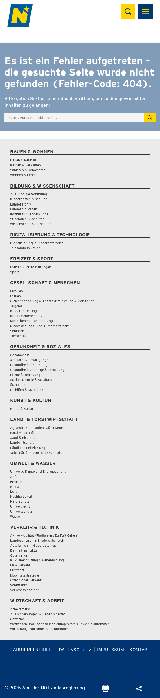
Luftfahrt (17, 570)
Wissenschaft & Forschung (31, 224)
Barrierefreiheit (31, 649)
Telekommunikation (25, 248)
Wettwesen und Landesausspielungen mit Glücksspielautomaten (60, 624)
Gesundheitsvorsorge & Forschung (37, 370)
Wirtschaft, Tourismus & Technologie (39, 629)
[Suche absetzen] (150, 117)
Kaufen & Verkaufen (25, 165)
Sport (14, 272)
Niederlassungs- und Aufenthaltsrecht (39, 326)
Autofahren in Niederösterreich (34, 545)
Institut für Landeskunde (29, 214)
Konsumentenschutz (26, 316)
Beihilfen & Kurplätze (26, 390)
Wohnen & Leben (23, 175)
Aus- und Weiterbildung (28, 194)
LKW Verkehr (20, 565)
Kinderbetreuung (23, 311)
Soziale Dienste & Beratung (31, 379)
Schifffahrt (18, 585)
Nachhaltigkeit (21, 496)
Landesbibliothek (23, 209)
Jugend (16, 306)
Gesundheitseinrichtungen (30, 365)
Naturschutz (19, 501)
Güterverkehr (20, 555)
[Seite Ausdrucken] (105, 690)
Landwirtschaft (22, 442)
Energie (16, 481)
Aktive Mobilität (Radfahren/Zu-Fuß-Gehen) (44, 535)
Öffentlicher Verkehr (26, 580)
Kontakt (139, 649)
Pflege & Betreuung (25, 374)
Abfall (14, 477)
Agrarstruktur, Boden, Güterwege (36, 428)
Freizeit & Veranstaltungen (30, 267)
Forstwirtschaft (22, 432)
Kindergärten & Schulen (28, 199)
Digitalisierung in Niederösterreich (37, 243)
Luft (13, 491)
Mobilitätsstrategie (24, 575)
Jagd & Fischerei (23, 437)
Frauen (15, 296)
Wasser (15, 516)
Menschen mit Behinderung (31, 321)
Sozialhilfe (18, 384)
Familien (16, 291)
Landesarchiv (20, 204)
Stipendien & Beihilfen (27, 219)
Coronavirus (20, 355)
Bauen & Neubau (23, 160)
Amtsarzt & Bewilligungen (30, 360)
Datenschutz (75, 649)
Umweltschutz (21, 511)
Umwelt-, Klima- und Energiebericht (38, 471)
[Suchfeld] (74, 117)
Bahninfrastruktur (24, 550)
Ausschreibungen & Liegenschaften (38, 614)
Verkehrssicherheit (24, 590)
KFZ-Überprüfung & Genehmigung (37, 560)
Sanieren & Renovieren (28, 170)
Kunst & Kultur (21, 408)
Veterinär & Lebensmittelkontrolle (36, 452)
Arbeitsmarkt (20, 609)
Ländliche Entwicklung (27, 448)
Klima (14, 486)
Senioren (17, 331)
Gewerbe (17, 619)
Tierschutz (18, 336)
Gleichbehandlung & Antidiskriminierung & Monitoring (52, 301)
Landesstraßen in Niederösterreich (37, 540)
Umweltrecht (20, 506)
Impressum (110, 649)
